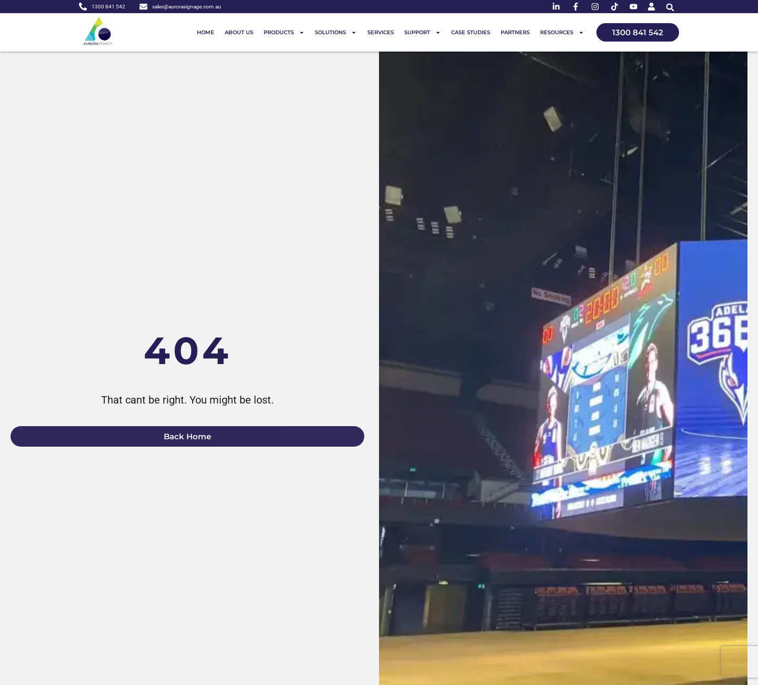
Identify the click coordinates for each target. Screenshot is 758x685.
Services (380, 32)
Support (422, 33)
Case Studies (470, 32)
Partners (515, 32)
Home (205, 32)
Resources (562, 33)
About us (239, 32)
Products (284, 33)
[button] (670, 7)
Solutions (335, 33)
